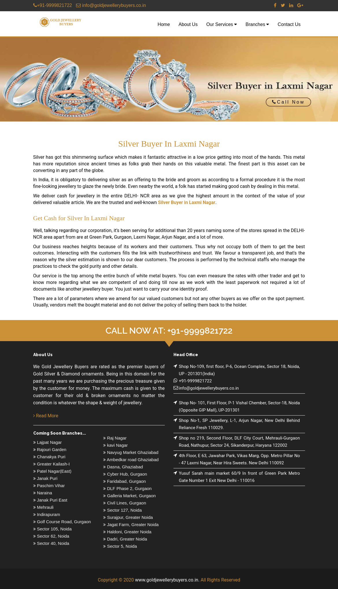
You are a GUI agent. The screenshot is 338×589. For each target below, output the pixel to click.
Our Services (221, 24)
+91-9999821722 (52, 5)
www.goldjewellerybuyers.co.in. (167, 580)
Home (164, 24)
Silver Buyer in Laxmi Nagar (186, 202)
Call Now (288, 102)
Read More (45, 415)
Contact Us (289, 24)
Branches (257, 24)
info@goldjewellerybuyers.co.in (111, 5)
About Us (188, 24)
